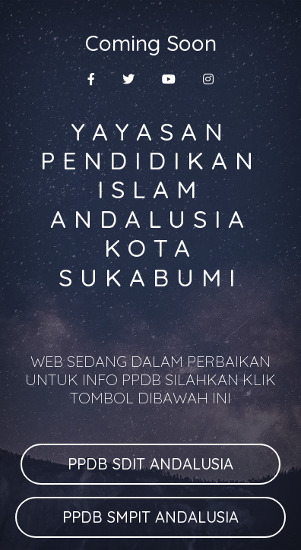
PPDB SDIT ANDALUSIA (150, 463)
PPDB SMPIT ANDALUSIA (150, 516)
